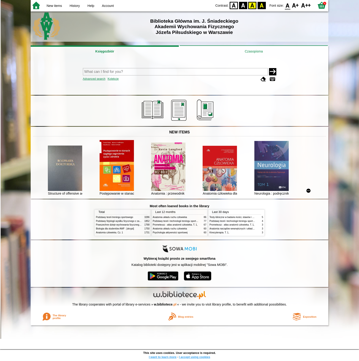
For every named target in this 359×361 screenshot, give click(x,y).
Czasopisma (254, 51)
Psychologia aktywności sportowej (170, 232)
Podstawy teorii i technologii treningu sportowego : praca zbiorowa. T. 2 (189, 221)
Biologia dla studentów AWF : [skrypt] (115, 228)
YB (252, 5)
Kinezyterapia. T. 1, (219, 232)
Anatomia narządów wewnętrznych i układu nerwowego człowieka (243, 228)
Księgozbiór (104, 51)
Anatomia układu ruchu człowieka (170, 217)
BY (261, 5)
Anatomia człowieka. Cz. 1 (109, 232)
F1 (295, 5)
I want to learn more (163, 357)
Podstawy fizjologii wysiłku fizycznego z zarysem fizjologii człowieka (130, 221)
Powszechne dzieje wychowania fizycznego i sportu (122, 224)
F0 (287, 5)
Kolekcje (113, 78)
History (75, 6)
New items (54, 6)
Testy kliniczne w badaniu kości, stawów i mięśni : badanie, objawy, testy (246, 217)
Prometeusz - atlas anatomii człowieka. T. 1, (175, 224)
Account (108, 6)
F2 (306, 5)
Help (90, 6)
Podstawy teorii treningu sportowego (114, 217)
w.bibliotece (165, 304)
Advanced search (94, 78)
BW (243, 5)
